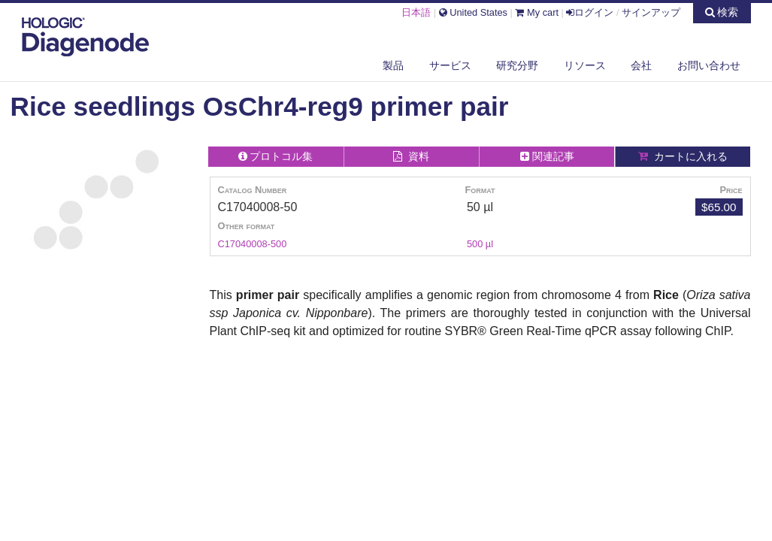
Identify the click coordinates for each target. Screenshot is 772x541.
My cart (537, 12)
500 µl (480, 243)
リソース (585, 65)
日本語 (416, 12)
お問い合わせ (708, 65)
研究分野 (517, 65)
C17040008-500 (252, 243)
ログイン (589, 12)
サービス (450, 65)
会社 (641, 65)
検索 (722, 12)
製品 (393, 65)
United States (473, 12)
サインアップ (651, 12)
